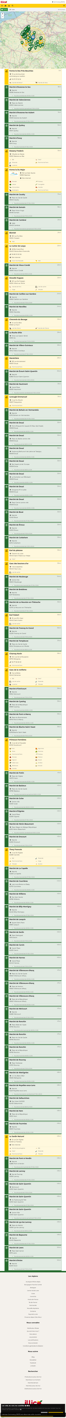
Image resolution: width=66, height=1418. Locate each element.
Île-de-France (33, 1302)
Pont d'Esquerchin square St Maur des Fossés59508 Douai (26, 427)
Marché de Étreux (17, 525)
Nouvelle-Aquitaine (33, 1308)
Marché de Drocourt (17, 837)
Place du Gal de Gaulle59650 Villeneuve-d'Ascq (18, 975)
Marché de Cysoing (17, 701)
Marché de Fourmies (18, 1124)
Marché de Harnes (17, 958)
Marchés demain (33, 1383)
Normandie (33, 1305)
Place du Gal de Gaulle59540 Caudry (18, 199)
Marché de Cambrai (17, 220)
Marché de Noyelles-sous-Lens (22, 1085)
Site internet (25, 178)
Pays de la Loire (33, 1314)
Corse (33, 1293)
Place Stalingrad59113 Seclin (16, 936)
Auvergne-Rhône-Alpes (33, 1281)
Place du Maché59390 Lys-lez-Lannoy (16, 1226)
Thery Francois (15, 849)
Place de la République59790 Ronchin (18, 1051)
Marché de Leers (16, 1248)
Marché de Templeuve (18, 641)
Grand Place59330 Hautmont (15, 388)
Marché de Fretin (16, 773)
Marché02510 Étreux (13, 529)
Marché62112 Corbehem (14, 542)
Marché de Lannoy (17, 1171)
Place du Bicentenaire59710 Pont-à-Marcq (18, 718)
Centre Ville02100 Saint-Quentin (16, 1214)
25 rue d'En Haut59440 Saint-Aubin (16, 619)
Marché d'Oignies (16, 811)
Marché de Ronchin (17, 1021)
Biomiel (12, 233)
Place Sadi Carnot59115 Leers (16, 1252)
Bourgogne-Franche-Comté (33, 1284)
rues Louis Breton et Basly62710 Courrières (19, 885)
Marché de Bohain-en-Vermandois (24, 410)
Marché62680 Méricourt (15, 1013)
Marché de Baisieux (17, 786)
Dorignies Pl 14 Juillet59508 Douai (17, 491)
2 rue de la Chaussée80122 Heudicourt (17, 744)
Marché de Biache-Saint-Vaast (22, 727)
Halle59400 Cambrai (14, 224)
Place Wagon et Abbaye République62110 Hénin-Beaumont (23, 828)
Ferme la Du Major (17, 170)
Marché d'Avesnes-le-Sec (20, 87)
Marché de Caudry (17, 194)
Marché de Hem (16, 1111)
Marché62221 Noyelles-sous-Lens (18, 1090)
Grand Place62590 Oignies (14, 815)
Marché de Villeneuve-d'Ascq (21, 970)
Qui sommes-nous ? (33, 1331)
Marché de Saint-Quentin (20, 1184)
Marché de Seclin (16, 932)
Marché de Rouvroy (17, 1060)
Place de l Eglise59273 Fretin (16, 777)
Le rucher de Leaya (17, 246)
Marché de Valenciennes (19, 100)
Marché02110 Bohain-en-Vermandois (19, 414)
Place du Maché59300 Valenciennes (16, 104)
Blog (33, 1357)
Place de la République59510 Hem (18, 1115)
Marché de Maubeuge (18, 577)
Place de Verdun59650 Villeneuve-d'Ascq (17, 987)
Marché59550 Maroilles (14, 311)
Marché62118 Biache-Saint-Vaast (17, 731)
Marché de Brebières (18, 589)
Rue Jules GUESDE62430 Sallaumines (17, 1102)
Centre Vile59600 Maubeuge (15, 581)
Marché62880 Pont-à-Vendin (16, 1163)
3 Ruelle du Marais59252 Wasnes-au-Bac (16, 155)
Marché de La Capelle (18, 868)
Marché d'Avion (15, 1260)
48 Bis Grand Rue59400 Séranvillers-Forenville (19, 250)
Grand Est (33, 1296)
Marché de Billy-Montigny (20, 907)
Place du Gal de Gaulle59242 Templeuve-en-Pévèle (19, 645)
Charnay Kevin (15, 654)
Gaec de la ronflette (17, 670)
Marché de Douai (16, 423)
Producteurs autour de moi (33, 1377)
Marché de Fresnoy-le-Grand (21, 628)
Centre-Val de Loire (33, 1290)
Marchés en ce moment (33, 1380)
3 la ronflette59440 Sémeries (15, 674)
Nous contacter (33, 1343)
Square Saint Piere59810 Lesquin (16, 924)
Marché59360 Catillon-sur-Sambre (18, 298)
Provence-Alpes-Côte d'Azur (33, 1317)
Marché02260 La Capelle (15, 873)
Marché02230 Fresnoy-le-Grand (17, 632)
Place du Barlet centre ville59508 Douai (19, 440)
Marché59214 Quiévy (13, 130)
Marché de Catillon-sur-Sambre (22, 294)
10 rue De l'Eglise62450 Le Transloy (16, 1141)
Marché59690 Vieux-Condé (16, 269)
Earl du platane (16, 550)
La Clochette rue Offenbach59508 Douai (20, 478)
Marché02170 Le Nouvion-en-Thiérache (20, 606)
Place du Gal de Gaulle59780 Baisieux (18, 790)
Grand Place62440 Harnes (14, 962)
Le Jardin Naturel (16, 1136)
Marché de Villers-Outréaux (21, 345)
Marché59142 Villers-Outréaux (17, 350)
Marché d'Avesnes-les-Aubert (21, 113)
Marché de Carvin (16, 945)
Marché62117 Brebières (14, 594)
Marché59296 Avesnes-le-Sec (16, 91)
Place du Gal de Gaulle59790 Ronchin (18, 1038)
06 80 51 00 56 (15, 254)
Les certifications (33, 1340)
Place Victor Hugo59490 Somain (16, 211)
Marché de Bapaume (18, 1235)
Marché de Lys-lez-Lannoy (20, 1222)
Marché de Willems (17, 894)
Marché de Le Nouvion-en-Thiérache (24, 602)
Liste (12, 9)
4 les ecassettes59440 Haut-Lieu (15, 568)
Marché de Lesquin (17, 919)
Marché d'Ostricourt (17, 689)
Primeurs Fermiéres (17, 740)
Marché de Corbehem (18, 538)
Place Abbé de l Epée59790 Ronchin (17, 1026)
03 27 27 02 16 (15, 79)
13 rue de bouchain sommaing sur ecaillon (17, 75)
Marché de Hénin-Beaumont (21, 824)
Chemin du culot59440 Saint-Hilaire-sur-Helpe (19, 555)
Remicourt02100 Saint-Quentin (16, 1188)
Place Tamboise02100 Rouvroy (15, 1064)
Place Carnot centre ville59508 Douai (18, 504)
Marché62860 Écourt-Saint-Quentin (19, 376)
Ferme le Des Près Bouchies (21, 71)
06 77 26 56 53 (15, 662)
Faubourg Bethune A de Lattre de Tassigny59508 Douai (25, 452)
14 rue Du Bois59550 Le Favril (15, 324)
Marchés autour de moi (33, 1385)
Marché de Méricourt (18, 1009)
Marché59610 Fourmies (14, 1128)
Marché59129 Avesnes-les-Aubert (18, 117)
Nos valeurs (33, 1334)
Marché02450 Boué (13, 516)
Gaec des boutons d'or (18, 563)
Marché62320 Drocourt (14, 841)
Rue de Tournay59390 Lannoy (15, 1175)
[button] (33, 38)
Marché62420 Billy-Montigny (16, 911)
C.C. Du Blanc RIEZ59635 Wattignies (16, 1077)
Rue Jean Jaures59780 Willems (16, 898)
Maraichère (14, 358)
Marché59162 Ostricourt (14, 693)
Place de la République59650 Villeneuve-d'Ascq (18, 1000)
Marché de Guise (16, 798)
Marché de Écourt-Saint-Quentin (23, 371)
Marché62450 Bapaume (15, 1239)
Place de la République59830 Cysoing (18, 706)
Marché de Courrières (18, 881)
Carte (4, 9)
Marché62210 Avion (13, 1265)
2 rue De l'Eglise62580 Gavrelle (16, 854)
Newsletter (33, 1360)
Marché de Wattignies (18, 1073)
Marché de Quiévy (17, 125)
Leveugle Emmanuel (18, 397)
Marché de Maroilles (17, 307)
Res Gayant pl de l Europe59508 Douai (19, 465)
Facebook (33, 1363)
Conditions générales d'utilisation (33, 1346)
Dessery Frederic (16, 151)
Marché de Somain (17, 207)
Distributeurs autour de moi (33, 1388)
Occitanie (33, 1311)
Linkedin (33, 1366)
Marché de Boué (16, 512)
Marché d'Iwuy (15, 138)
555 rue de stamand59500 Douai (17, 362)
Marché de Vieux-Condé (19, 265)
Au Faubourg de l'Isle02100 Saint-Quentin (17, 1201)
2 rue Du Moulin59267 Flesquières (16, 401)
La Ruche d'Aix (15, 333)
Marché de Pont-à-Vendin (20, 1158)
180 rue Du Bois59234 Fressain (15, 237)
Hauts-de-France (33, 1299)
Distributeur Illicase (33, 1328)
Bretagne (33, 1287)
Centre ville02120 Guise (14, 803)
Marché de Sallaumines (19, 1098)
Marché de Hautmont (18, 384)
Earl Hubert (14, 615)
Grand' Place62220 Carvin (14, 949)
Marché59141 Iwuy (13, 142)
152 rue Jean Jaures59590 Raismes (27, 174)
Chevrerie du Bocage (18, 319)
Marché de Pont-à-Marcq (20, 714)
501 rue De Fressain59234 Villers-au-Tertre (17, 282)
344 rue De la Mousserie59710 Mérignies (18, 658)
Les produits (33, 1337)
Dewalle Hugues (16, 278)
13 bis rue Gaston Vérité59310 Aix (18, 337)
